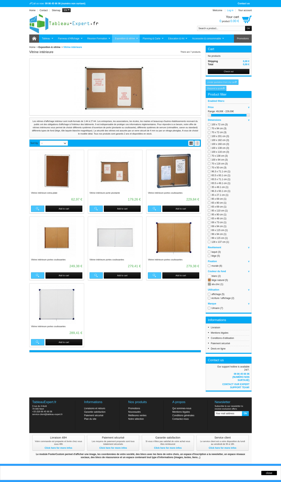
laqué (216, 252)
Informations (217, 320)
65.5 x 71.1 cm (221, 179)
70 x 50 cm (219, 167)
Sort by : (34, 143)
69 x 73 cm (219, 222)
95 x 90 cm (219, 214)
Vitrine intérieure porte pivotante (105, 193)
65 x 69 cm (219, 206)
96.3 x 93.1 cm (221, 191)
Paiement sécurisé (220, 343)
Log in (230, 10)
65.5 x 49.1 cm (221, 183)
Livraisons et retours (94, 408)
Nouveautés (134, 412)
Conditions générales (183, 415)
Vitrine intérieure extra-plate (44, 193)
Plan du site (90, 419)
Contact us (244, 3)
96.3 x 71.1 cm (221, 171)
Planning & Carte (153, 38)
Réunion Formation (98, 38)
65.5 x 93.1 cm (221, 175)
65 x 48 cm (219, 218)
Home (32, 47)
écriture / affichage (223, 298)
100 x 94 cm (220, 159)
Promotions (243, 38)
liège (216, 256)
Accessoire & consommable (208, 38)
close (269, 473)
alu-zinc (217, 284)
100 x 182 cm (220, 140)
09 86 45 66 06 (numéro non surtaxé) (240, 377)
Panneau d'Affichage (70, 38)
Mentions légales (219, 332)
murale (217, 265)
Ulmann (217, 308)
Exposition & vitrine (126, 38)
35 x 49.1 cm (220, 187)
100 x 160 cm (220, 144)
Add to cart (64, 209)
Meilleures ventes (137, 415)
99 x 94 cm (219, 234)
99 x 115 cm (220, 238)
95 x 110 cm (220, 210)
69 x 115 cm (220, 230)
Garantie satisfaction (94, 412)
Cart (211, 49)
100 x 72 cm (220, 124)
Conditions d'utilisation (222, 338)
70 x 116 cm (220, 163)
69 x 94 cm (219, 226)
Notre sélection (136, 419)
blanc (216, 276)
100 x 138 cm (220, 148)
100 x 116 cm (220, 152)
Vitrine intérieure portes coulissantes (165, 193)
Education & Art (178, 38)
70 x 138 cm (220, 155)
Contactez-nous (180, 419)
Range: (211, 111)
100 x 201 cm (220, 136)
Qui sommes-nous (181, 408)
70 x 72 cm (219, 132)
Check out (229, 71)
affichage (218, 294)
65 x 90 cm (219, 202)
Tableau (47, 38)
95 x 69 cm (219, 199)
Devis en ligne (218, 348)
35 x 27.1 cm (220, 195)
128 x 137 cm (220, 242)
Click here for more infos (58, 448)
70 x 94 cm (219, 128)
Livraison (215, 327)
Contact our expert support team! (235, 386)
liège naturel (220, 280)
